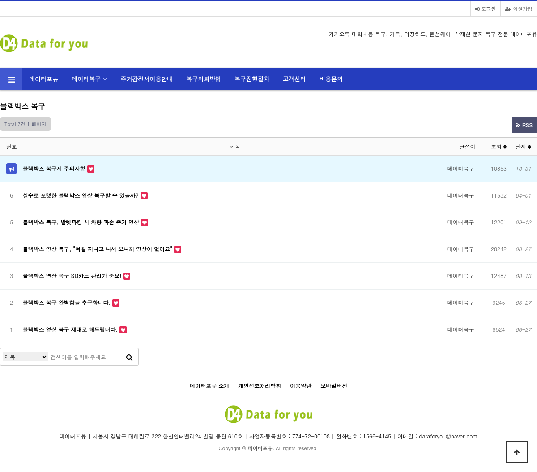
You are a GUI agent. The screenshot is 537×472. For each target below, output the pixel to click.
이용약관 (300, 385)
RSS (524, 125)
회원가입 (519, 8)
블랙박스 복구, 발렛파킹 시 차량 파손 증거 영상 (82, 222)
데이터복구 (86, 79)
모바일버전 (333, 385)
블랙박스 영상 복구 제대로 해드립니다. (71, 329)
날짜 (523, 146)
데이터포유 (43, 79)
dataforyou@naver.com (448, 436)
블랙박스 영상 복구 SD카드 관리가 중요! (73, 275)
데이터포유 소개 (209, 385)
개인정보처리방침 (259, 385)
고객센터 (294, 79)
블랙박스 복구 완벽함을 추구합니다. (68, 302)
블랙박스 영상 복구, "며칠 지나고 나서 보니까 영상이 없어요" (99, 249)
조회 (499, 146)
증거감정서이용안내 (146, 79)
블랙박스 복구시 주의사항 (55, 168)
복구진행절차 (251, 79)
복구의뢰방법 (203, 79)
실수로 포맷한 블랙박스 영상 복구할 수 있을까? (82, 195)
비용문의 (331, 79)
